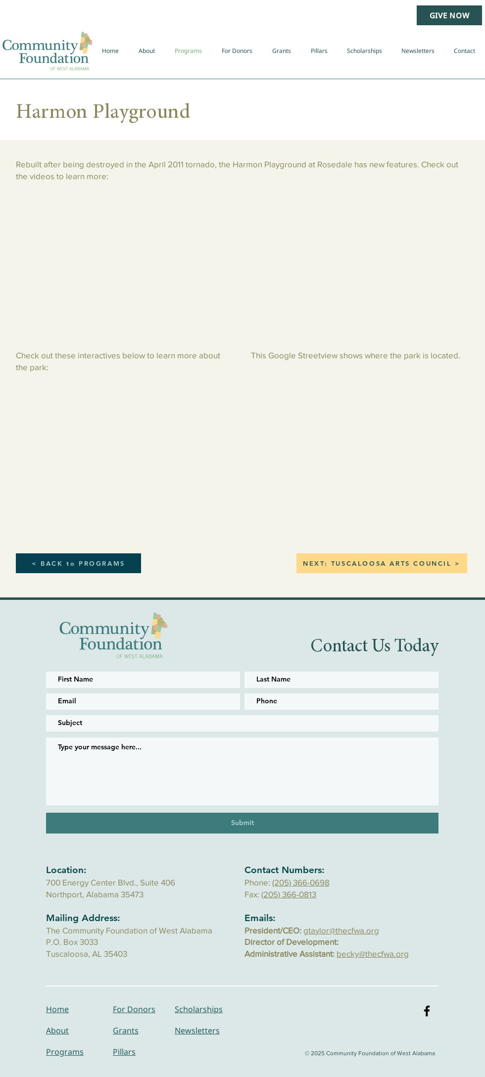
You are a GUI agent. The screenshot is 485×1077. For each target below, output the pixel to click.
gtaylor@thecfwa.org (341, 930)
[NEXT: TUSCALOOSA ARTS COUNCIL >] (381, 563)
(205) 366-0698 (301, 882)
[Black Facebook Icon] (427, 1011)
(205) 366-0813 (288, 894)
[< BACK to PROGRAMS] (78, 563)
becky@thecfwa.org (373, 953)
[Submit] (242, 823)
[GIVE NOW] (449, 15)
